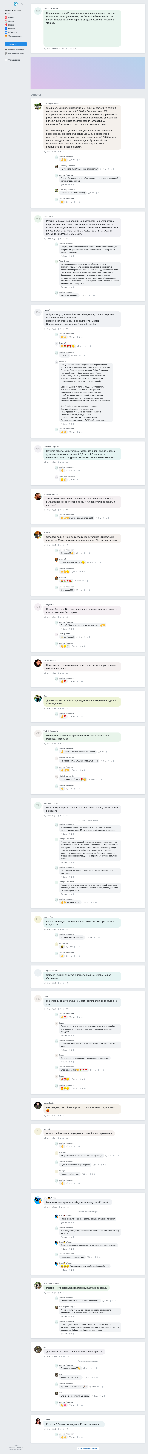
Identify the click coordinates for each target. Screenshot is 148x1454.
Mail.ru (9, 17)
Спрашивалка (12, 60)
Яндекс (10, 24)
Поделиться (75, 48)
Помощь (20, 1447)
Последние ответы (14, 53)
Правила (12, 1447)
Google (9, 21)
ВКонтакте (11, 32)
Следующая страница (88, 1448)
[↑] (67, 48)
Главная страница (14, 49)
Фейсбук (10, 28)
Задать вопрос (15, 44)
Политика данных (15, 1449)
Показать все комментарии (88, 820)
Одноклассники (13, 36)
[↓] (70, 48)
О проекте (16, 1446)
